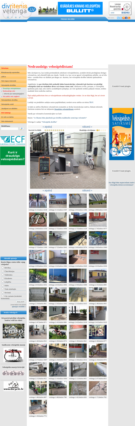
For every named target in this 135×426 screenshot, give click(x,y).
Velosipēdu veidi (7, 104)
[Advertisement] (67, 43)
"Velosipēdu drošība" (49, 122)
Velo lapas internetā (8, 81)
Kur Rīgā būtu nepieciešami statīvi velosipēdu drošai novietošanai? (122, 183)
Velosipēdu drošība (8, 85)
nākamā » (87, 126)
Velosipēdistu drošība (9, 100)
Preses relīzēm (68, 19)
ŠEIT (91, 102)
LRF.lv (3, 77)
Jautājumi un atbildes (9, 108)
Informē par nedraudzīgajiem (14, 94)
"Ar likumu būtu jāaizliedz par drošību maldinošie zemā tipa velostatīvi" (60, 118)
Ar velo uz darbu (7, 117)
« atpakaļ (47, 126)
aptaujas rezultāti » (19, 306)
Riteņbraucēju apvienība (10, 72)
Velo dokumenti (7, 121)
